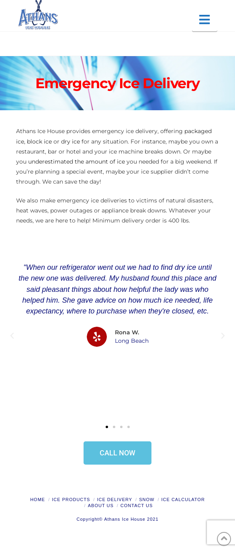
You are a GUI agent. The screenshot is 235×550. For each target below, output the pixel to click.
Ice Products (71, 499)
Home (37, 499)
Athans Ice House (124, 519)
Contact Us (137, 505)
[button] (205, 19)
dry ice (70, 141)
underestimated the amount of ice (76, 161)
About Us (101, 505)
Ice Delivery (114, 499)
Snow (146, 499)
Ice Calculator (183, 499)
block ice (39, 141)
